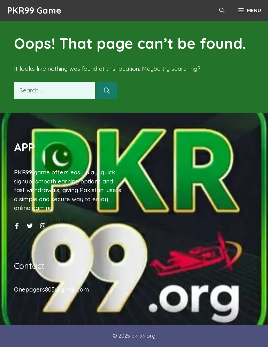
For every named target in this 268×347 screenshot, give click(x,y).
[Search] (107, 90)
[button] (221, 10)
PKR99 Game (34, 10)
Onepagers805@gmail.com (51, 289)
